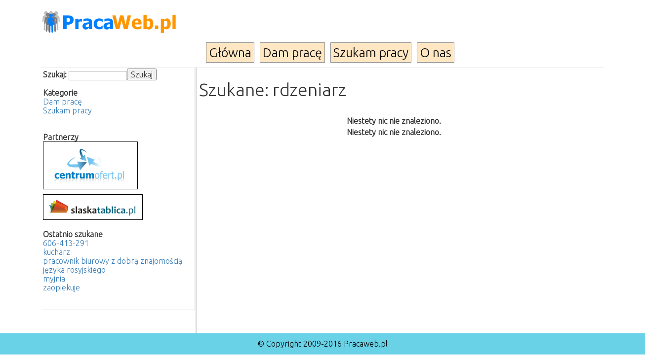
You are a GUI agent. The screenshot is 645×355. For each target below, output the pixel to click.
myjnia (54, 278)
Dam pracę (292, 52)
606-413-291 (66, 243)
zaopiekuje (61, 287)
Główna (230, 52)
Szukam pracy (370, 52)
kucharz (56, 252)
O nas (435, 52)
